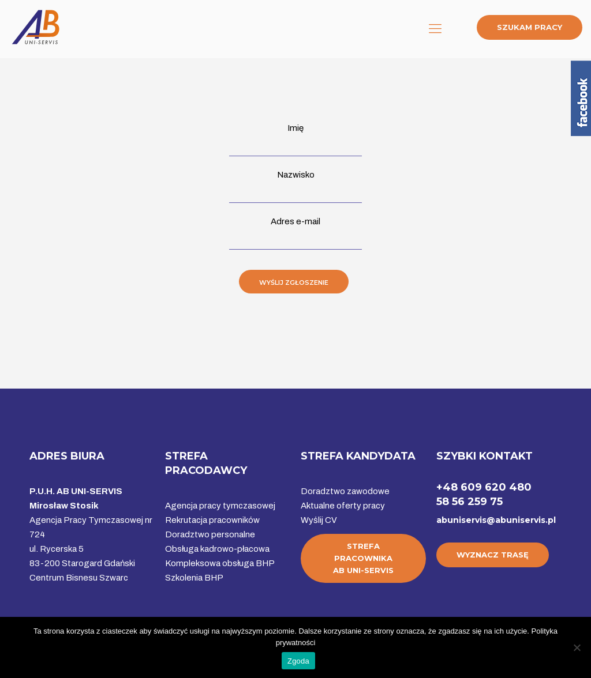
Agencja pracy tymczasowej (220, 505)
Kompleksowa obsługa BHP (220, 563)
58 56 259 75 (469, 501)
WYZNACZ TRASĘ (493, 554)
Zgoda (298, 661)
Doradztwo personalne (210, 534)
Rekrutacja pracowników (212, 520)
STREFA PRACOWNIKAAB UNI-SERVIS (363, 558)
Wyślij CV (319, 520)
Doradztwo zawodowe (345, 491)
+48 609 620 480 (484, 487)
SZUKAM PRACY (529, 27)
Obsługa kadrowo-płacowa (217, 548)
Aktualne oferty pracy (343, 505)
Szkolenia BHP (194, 577)
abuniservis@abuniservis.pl (496, 520)
